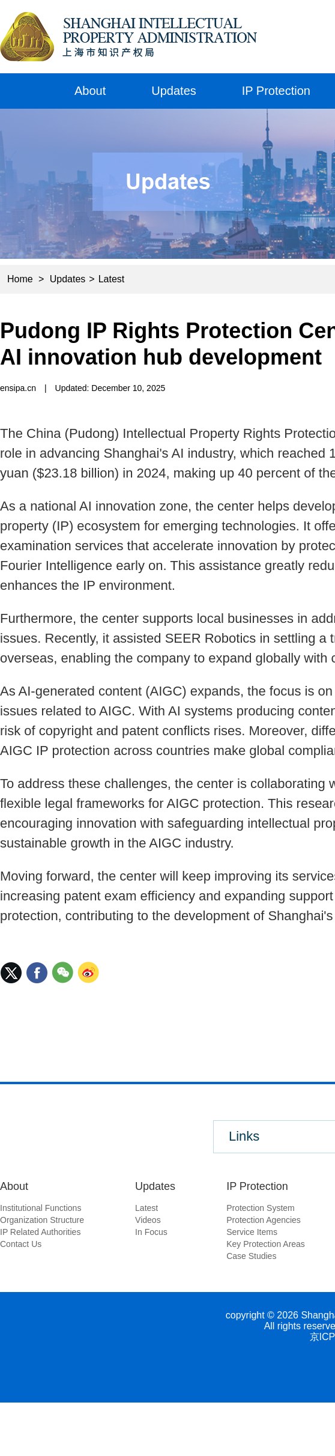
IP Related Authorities (40, 1232)
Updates (173, 90)
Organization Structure (42, 1220)
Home (26, 91)
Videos (148, 1220)
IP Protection (276, 90)
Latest (111, 279)
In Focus (151, 1232)
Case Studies (251, 1256)
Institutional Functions (40, 1208)
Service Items (251, 1232)
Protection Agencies (263, 1220)
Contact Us (20, 1244)
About (90, 90)
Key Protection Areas (265, 1244)
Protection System (260, 1208)
